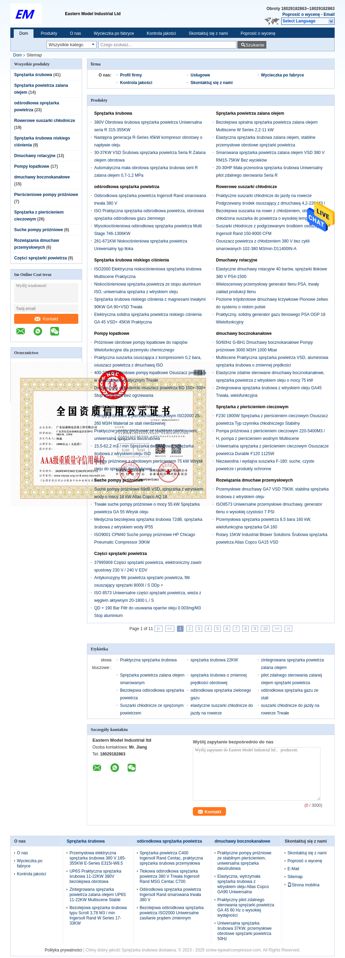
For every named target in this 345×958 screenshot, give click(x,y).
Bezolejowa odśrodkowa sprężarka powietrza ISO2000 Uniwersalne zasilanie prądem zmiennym (172, 912)
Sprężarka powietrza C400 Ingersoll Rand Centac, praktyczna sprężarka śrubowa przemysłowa (171, 858)
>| (288, 628)
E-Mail (293, 868)
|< (158, 628)
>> (277, 628)
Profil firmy (131, 75)
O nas (75, 33)
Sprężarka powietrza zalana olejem (250, 113)
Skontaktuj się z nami (208, 33)
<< (169, 628)
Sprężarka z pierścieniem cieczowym (252, 406)
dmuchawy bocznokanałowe (42, 177)
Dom (23, 33)
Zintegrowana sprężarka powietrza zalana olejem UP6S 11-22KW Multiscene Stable (97, 894)
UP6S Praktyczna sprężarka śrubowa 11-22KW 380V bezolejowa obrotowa (95, 876)
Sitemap (295, 876)
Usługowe (200, 75)
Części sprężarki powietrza (40, 258)
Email (329, 14)
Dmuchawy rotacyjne (35, 155)
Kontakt (46, 318)
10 (265, 628)
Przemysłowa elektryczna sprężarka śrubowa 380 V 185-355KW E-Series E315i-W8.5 (97, 858)
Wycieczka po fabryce (114, 33)
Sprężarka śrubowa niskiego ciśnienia (131, 260)
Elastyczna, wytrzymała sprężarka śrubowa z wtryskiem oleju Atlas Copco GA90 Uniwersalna (243, 884)
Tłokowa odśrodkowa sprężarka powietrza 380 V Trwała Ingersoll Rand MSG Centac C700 (169, 876)
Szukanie (254, 45)
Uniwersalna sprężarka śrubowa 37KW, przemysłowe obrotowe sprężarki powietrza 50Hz (244, 931)
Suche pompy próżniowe (38, 229)
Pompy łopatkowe (31, 166)
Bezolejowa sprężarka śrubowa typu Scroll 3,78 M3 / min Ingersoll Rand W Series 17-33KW (98, 915)
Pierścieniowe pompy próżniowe (46, 194)
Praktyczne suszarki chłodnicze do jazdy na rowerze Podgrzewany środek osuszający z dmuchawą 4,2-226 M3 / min (270, 203)
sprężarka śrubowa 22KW (214, 660)
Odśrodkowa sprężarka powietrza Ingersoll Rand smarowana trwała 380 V (170, 894)
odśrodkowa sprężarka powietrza (126, 186)
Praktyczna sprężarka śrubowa (148, 660)
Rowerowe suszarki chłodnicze (44, 120)
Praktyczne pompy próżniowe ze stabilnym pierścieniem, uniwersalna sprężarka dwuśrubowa (244, 861)
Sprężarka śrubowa (33, 74)
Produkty (49, 33)
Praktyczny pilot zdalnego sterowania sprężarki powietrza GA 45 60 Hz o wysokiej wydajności (245, 907)
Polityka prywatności (63, 950)
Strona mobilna (303, 885)
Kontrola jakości (161, 33)
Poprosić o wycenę (301, 14)
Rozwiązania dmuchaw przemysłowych (254, 480)
